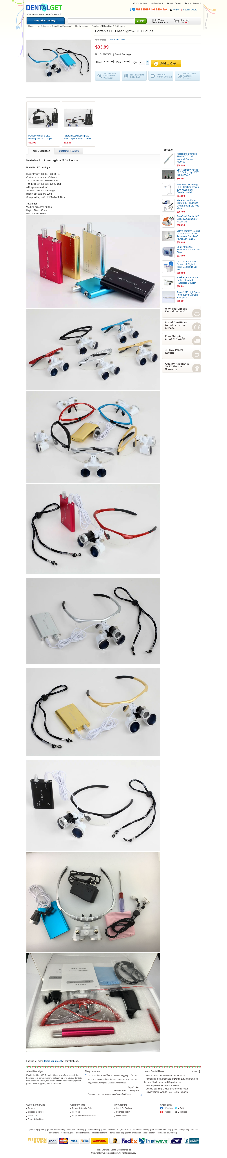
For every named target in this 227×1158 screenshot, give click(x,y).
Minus (147, 64)
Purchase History (123, 1112)
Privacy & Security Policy (82, 1108)
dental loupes (67, 1133)
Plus (147, 61)
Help (98, 1150)
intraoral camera (99, 1133)
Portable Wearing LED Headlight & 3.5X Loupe (40, 137)
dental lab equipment (166, 1133)
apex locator (149, 1133)
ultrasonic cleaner (110, 1130)
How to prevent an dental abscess (162, 1085)
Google (168, 1112)
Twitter (183, 1108)
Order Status (121, 1116)
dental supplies (116, 1133)
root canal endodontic (160, 1130)
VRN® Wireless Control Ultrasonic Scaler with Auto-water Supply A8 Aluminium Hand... (188, 235)
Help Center (175, 3)
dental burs (125, 1130)
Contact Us (141, 3)
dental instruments (56, 1130)
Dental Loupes (81, 26)
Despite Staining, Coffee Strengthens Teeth (167, 1088)
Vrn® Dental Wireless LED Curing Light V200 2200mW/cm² (188, 172)
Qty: (136, 62)
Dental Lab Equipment (62, 26)
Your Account (194, 3)
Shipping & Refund (35, 1112)
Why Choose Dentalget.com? (84, 1116)
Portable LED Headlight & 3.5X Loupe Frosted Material (77, 137)
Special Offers (190, 9)
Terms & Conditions (36, 1119)
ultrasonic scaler (140, 1130)
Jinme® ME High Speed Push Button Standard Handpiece (188, 295)
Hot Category (43, 26)
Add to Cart (168, 63)
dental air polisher (75, 1130)
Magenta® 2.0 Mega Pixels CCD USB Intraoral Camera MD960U (187, 158)
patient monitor (92, 1130)
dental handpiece (180, 1130)
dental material (82, 1133)
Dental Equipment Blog (121, 1150)
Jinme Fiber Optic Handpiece (126, 1090)
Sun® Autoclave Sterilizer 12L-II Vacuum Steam (188, 250)
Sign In (119, 1108)
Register (128, 1108)
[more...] (196, 1071)
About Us (76, 1112)
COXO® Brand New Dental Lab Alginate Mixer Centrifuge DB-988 (187, 265)
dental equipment (37, 1130)
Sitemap (105, 1150)
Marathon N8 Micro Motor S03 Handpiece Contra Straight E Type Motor (188, 204)
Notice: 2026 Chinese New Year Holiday (165, 1075)
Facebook (170, 1108)
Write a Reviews (117, 39)
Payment (31, 1108)
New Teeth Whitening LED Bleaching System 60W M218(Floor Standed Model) (188, 188)
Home (176, 9)
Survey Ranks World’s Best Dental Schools (167, 1092)
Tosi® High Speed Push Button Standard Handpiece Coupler (188, 280)
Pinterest (183, 1112)
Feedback (158, 3)
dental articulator (133, 1133)
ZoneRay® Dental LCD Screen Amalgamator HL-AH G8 (188, 219)
